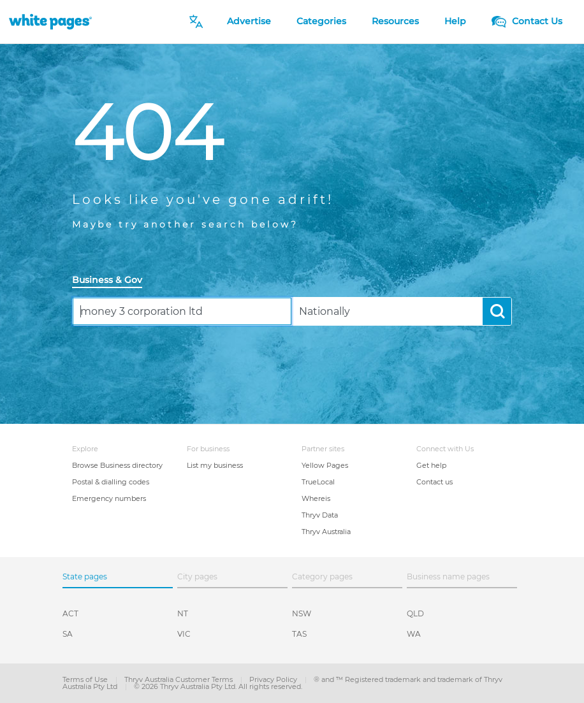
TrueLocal (318, 481)
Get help (431, 465)
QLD (415, 613)
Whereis (316, 498)
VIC (184, 634)
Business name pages (448, 576)
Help (455, 21)
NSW (301, 613)
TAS (299, 634)
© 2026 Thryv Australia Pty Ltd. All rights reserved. (218, 686)
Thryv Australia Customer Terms (179, 679)
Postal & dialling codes (110, 481)
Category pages (322, 576)
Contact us (434, 481)
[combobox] (182, 311)
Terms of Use (86, 679)
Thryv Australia (326, 531)
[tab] (112, 280)
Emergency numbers (109, 498)
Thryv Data (320, 515)
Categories (321, 21)
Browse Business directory (117, 465)
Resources (395, 21)
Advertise (249, 21)
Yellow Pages (325, 465)
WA (414, 634)
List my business (215, 465)
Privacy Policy (274, 679)
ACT (70, 613)
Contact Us (527, 21)
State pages (84, 576)
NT (182, 613)
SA (67, 634)
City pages (197, 576)
